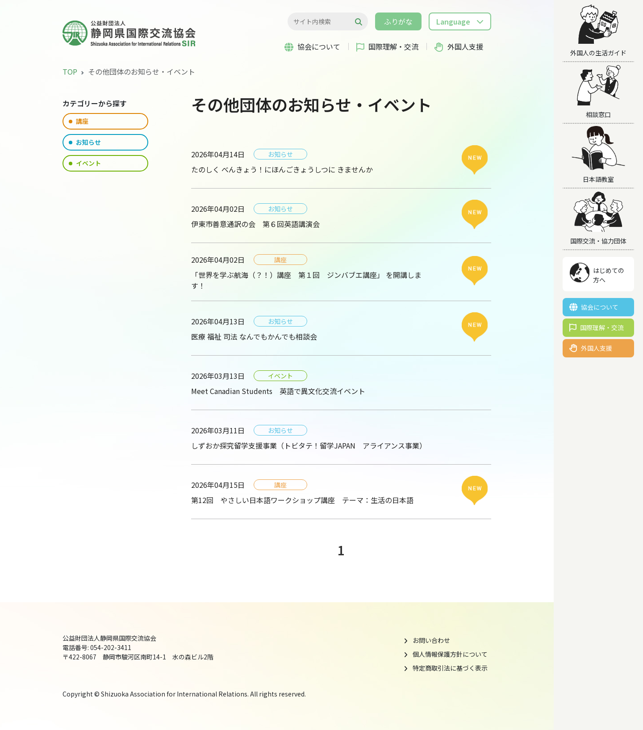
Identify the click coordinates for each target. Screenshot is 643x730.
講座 (78, 121)
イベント (85, 163)
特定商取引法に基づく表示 (450, 667)
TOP (70, 71)
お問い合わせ (431, 640)
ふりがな (398, 21)
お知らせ (85, 142)
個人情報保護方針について (450, 654)
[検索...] (323, 21)
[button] (460, 21)
